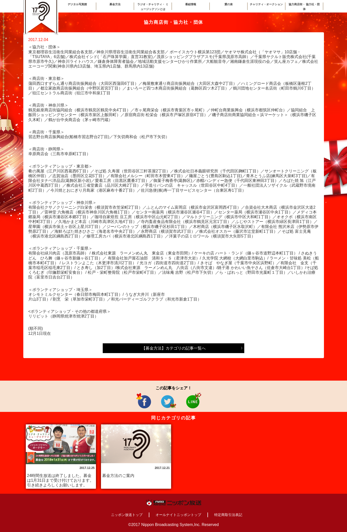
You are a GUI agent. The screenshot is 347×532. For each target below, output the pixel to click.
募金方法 (115, 4)
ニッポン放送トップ (127, 515)
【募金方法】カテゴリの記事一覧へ (174, 348)
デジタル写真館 (77, 4)
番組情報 (190, 4)
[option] (61, 456)
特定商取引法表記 (228, 515)
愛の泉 (228, 4)
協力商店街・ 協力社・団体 (304, 7)
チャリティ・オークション (266, 4)
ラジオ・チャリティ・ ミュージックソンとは (152, 7)
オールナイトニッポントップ (178, 515)
